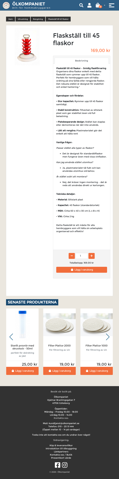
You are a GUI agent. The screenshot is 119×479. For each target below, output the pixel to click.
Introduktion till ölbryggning (61, 448)
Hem (10, 19)
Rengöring (38, 19)
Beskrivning (81, 60)
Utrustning (23, 19)
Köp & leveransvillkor (61, 445)
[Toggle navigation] (111, 5)
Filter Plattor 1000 (97, 345)
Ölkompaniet (28, 4)
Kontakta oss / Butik (61, 454)
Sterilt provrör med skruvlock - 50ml (22, 347)
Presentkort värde (61, 457)
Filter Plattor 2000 (59, 345)
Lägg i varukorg (81, 269)
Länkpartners (61, 451)
